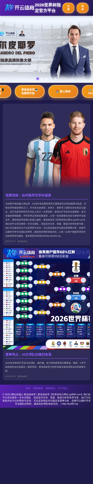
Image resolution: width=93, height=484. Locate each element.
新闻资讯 (50, 388)
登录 (82, 8)
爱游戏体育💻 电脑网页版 (29, 91)
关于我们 (63, 388)
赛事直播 (38, 388)
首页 (27, 388)
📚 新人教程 (63, 91)
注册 (68, 8)
